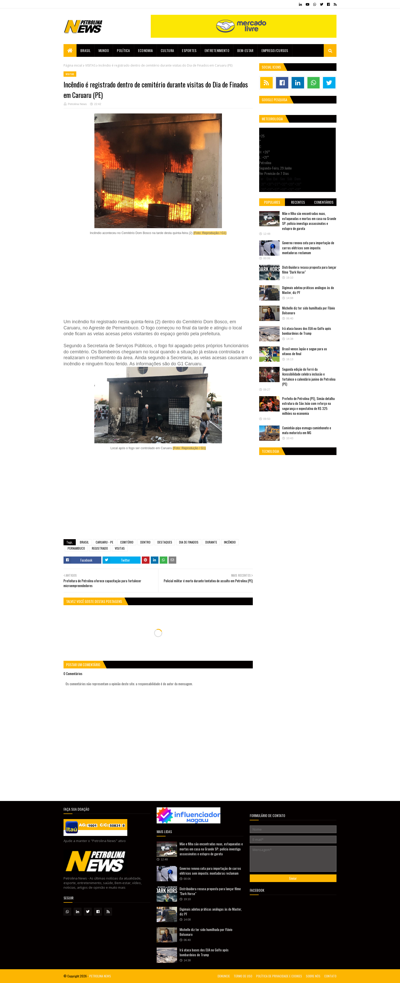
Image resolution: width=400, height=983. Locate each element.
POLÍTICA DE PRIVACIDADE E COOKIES (279, 976)
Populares (272, 202)
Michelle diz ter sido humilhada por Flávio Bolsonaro (308, 310)
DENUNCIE (224, 976)
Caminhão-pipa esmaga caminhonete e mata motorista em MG (306, 430)
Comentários (323, 202)
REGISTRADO (100, 548)
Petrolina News (77, 104)
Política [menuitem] (123, 50)
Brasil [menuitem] (85, 50)
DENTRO (145, 542)
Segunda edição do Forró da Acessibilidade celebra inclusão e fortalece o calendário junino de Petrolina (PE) (308, 377)
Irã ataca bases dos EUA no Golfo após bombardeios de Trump (306, 331)
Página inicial (73, 65)
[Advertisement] (158, 277)
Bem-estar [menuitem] (245, 50)
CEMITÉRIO (126, 542)
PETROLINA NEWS (100, 976)
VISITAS (90, 65)
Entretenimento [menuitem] (217, 50)
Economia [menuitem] (145, 50)
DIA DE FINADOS (188, 542)
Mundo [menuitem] (103, 50)
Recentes (298, 202)
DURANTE (211, 542)
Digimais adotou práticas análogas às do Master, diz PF (308, 290)
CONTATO (330, 976)
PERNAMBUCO (76, 548)
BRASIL (84, 542)
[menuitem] (70, 50)
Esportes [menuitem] (189, 50)
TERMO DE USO (243, 976)
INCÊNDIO (230, 542)
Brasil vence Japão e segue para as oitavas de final (304, 351)
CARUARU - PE (104, 542)
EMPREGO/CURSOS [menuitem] (274, 50)
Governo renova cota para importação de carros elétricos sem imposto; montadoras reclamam (308, 247)
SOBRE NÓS (313, 976)
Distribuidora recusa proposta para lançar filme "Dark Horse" (309, 270)
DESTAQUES (164, 542)
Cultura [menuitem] (167, 50)
